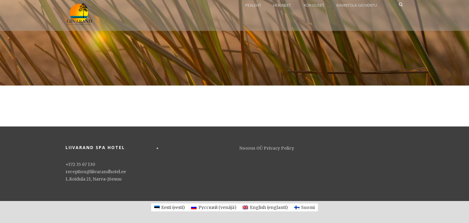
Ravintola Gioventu (356, 5)
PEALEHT (253, 5)
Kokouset (314, 5)
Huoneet (282, 5)
